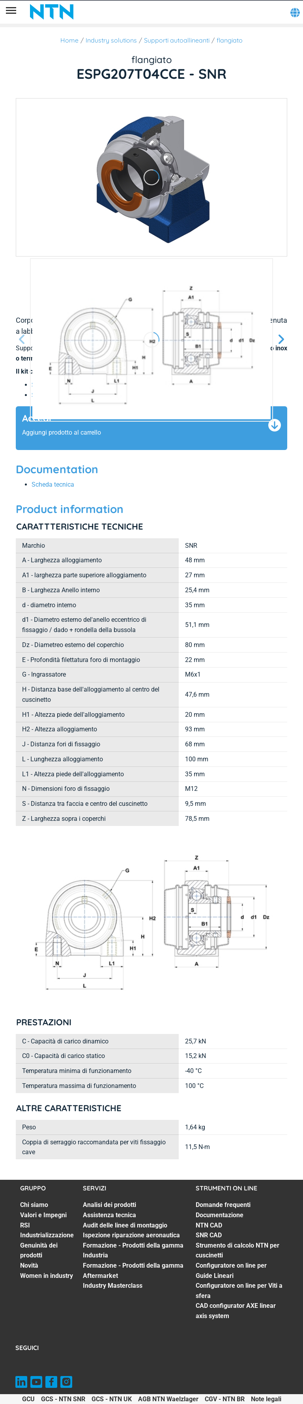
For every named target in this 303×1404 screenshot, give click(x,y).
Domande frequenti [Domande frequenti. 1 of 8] (223, 1205)
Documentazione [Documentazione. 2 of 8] (219, 1215)
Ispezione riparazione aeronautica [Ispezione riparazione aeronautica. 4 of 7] (131, 1235)
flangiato (230, 40)
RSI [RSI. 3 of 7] (25, 1225)
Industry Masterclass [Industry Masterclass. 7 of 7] (112, 1285)
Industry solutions (111, 40)
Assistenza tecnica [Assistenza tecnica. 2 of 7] (109, 1215)
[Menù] (11, 12)
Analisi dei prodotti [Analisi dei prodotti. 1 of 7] (109, 1205)
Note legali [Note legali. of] (266, 1399)
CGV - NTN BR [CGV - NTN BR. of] (225, 1399)
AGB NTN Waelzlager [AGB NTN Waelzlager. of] (168, 1399)
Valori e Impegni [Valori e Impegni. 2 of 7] (43, 1215)
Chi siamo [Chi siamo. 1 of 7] (34, 1205)
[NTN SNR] (51, 12)
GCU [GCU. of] (28, 1399)
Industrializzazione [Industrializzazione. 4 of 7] (47, 1235)
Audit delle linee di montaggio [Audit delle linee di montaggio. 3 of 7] (125, 1225)
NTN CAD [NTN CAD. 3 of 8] (209, 1225)
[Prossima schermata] (22, 339)
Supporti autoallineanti (176, 40)
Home (69, 40)
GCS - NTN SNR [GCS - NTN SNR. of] (63, 1399)
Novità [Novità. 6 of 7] (29, 1265)
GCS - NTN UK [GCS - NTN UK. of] (112, 1399)
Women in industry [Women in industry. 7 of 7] (46, 1275)
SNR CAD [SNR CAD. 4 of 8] (209, 1235)
